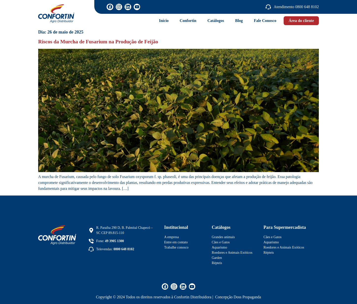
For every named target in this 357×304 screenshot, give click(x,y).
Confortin (188, 20)
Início (164, 20)
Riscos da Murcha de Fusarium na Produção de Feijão (98, 42)
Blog (239, 20)
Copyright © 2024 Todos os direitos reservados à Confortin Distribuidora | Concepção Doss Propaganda (178, 297)
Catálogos (215, 20)
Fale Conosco (265, 20)
